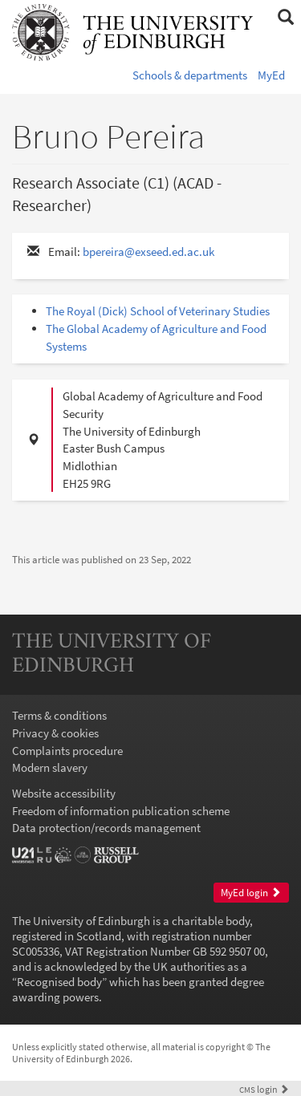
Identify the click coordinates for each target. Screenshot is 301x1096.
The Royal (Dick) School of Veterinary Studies (158, 311)
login (264, 1089)
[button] (285, 17)
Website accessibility (64, 793)
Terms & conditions (59, 715)
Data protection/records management (106, 827)
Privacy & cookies (55, 733)
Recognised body (59, 981)
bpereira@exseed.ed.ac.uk (148, 251)
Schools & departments (189, 75)
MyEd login (251, 892)
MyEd (271, 75)
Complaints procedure (67, 750)
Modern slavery (49, 767)
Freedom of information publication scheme (121, 810)
